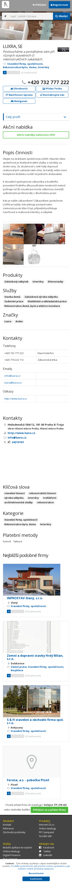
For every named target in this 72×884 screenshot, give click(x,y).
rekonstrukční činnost (42, 493)
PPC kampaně (46, 832)
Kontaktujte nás (52, 95)
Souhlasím (36, 878)
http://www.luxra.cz (15, 398)
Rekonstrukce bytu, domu (19, 67)
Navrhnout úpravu (19, 95)
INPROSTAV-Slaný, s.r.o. (25, 598)
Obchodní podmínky (14, 832)
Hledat (61, 16)
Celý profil (13, 117)
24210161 (18, 442)
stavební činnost (14, 493)
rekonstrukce (45, 502)
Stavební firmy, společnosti (25, 63)
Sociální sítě (45, 836)
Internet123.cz (46, 824)
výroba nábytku (14, 497)
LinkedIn (45, 855)
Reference (8, 828)
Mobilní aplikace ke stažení (17, 847)
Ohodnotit (19, 88)
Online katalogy (47, 828)
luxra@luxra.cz (13, 382)
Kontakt (7, 824)
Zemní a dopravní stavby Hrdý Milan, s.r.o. (35, 657)
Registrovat (59, 4)
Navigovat (19, 101)
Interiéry (43, 67)
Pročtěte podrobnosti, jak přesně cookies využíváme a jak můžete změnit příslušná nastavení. (40, 867)
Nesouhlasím (36, 873)
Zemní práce (19, 667)
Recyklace (17, 670)
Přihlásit (39, 4)
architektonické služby (18, 502)
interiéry (33, 497)
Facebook (46, 847)
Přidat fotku (52, 88)
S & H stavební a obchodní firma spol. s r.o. (35, 721)
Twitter (45, 851)
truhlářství (49, 497)
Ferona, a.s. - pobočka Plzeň (28, 780)
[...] (30, 16)
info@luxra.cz (12, 375)
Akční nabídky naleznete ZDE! (36, 134)
